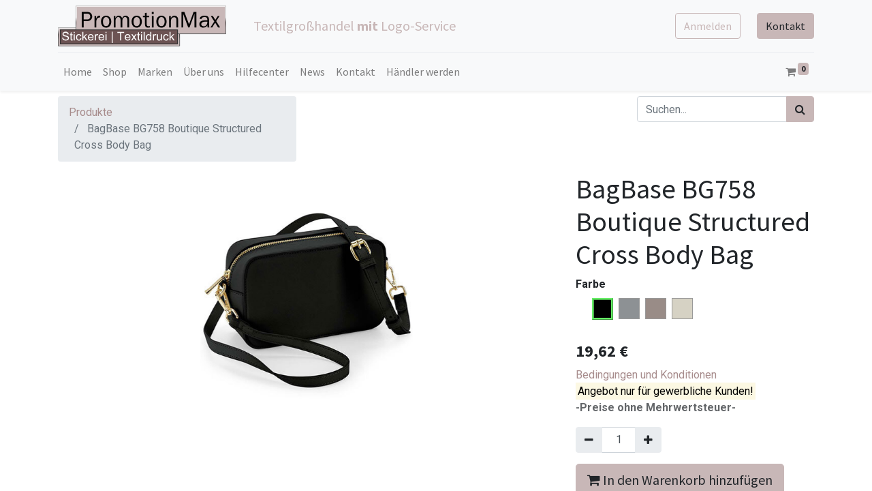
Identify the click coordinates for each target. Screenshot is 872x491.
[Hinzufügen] (648, 440)
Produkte (90, 112)
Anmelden (708, 26)
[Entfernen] (589, 440)
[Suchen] (800, 109)
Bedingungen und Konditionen (646, 374)
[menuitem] (77, 71)
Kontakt (785, 26)
